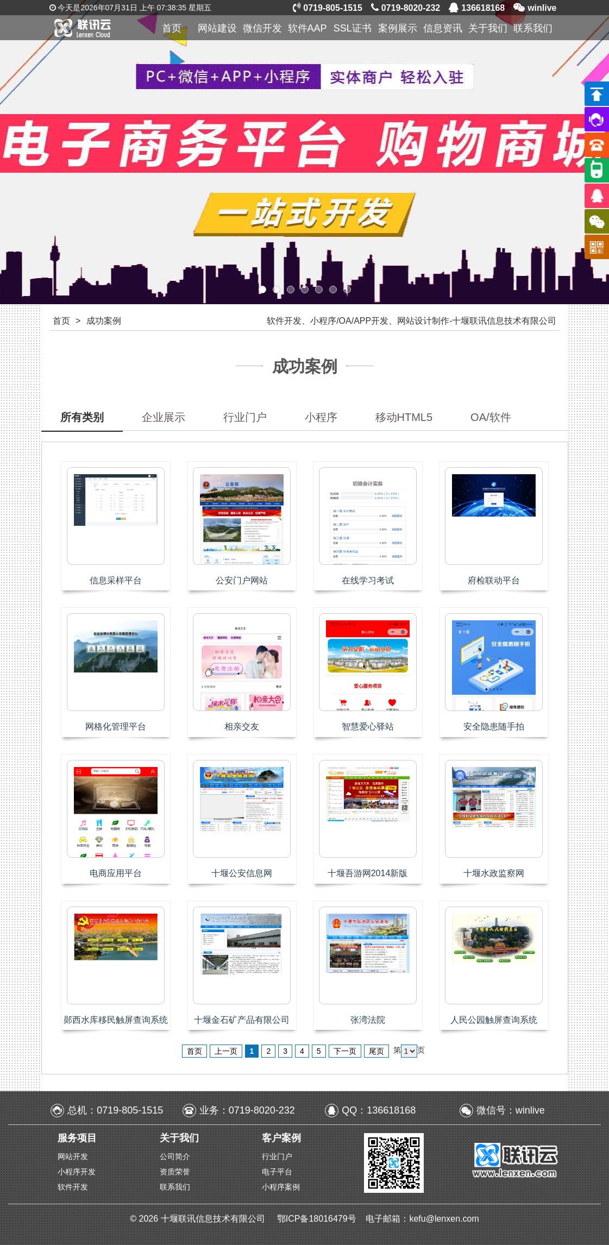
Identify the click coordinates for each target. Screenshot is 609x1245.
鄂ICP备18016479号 (318, 1218)
